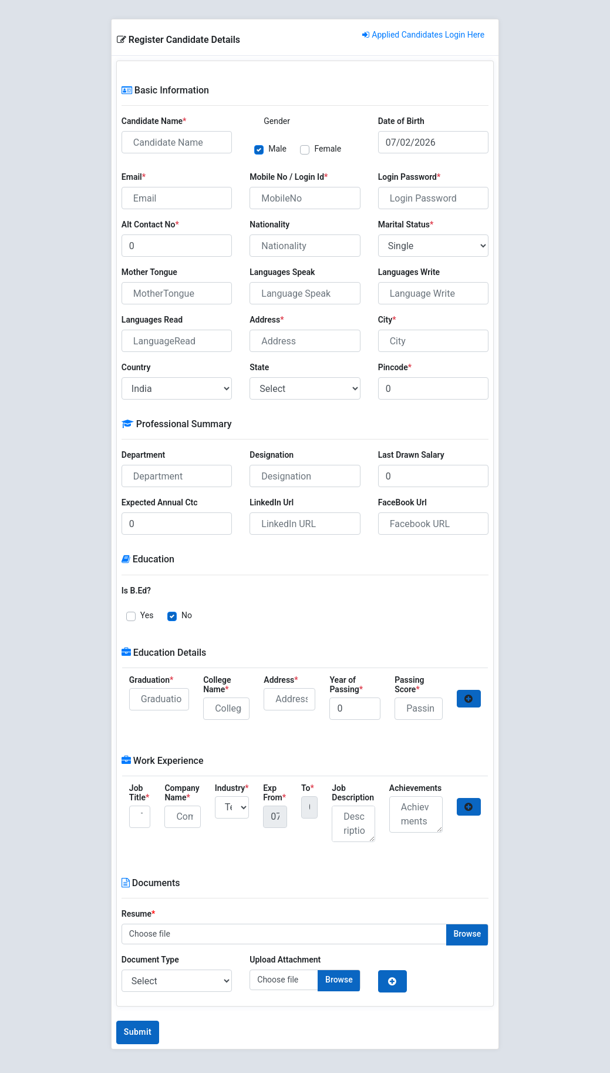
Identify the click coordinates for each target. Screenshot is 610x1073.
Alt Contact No (150, 224)
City (387, 319)
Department (143, 455)
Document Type (150, 959)
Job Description (353, 792)
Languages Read (152, 319)
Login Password (409, 177)
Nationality (269, 224)
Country (136, 367)
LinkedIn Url (272, 502)
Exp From (274, 792)
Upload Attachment (285, 959)
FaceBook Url (402, 502)
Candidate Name (154, 121)
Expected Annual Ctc (160, 502)
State (259, 367)
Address (267, 319)
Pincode (395, 367)
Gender (277, 121)
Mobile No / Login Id (289, 177)
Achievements (415, 788)
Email (134, 177)
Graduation (151, 680)
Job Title (139, 792)
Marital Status (406, 224)
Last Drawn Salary (411, 455)
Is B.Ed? (136, 590)
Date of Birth (401, 121)
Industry (232, 788)
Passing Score (409, 684)
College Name (217, 684)
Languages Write (409, 272)
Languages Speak (282, 272)
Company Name (181, 792)
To (307, 788)
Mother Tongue (149, 272)
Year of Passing (346, 684)
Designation (272, 455)
